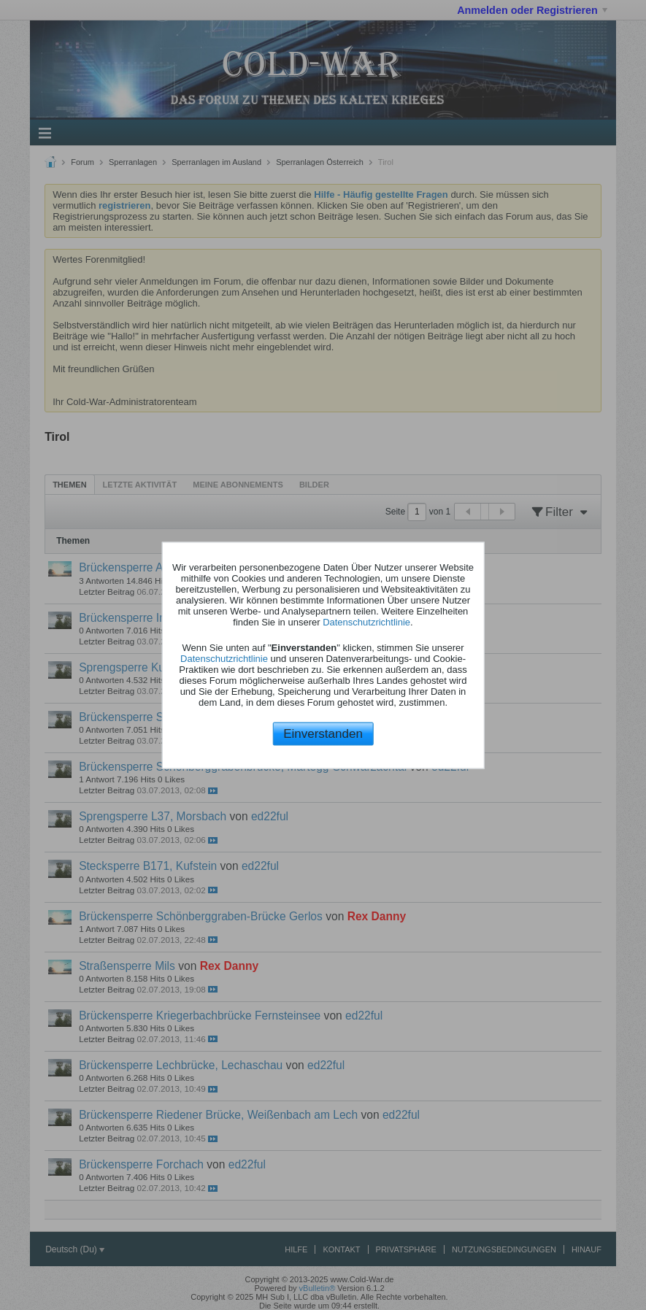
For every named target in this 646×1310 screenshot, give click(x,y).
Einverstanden (323, 734)
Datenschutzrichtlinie (366, 622)
